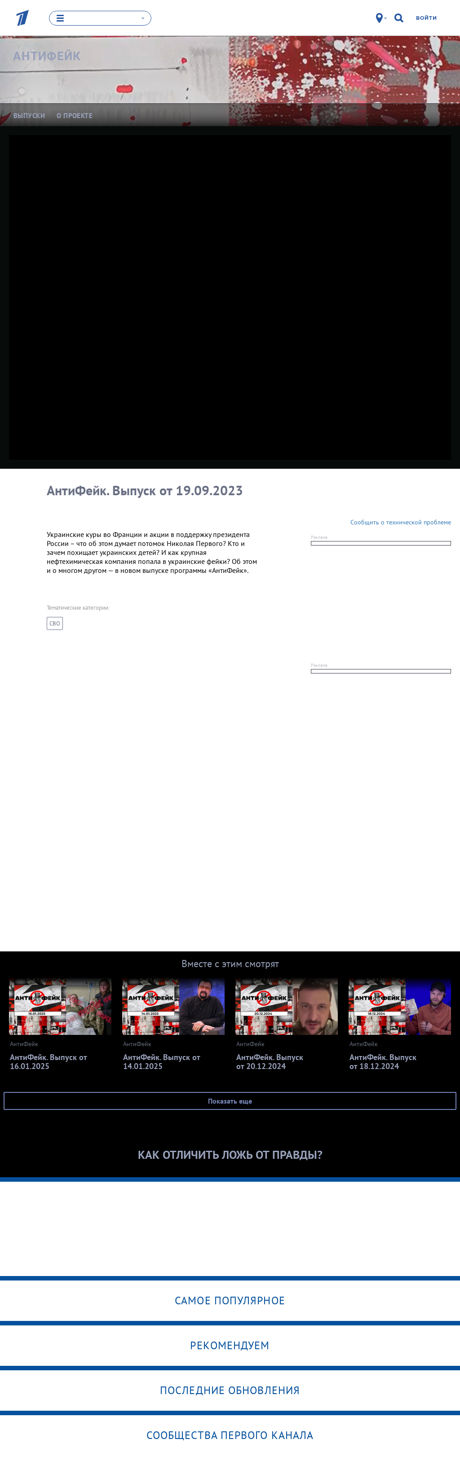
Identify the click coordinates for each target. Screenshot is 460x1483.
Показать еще (230, 1100)
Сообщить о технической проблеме (400, 522)
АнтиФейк (47, 56)
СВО (54, 623)
